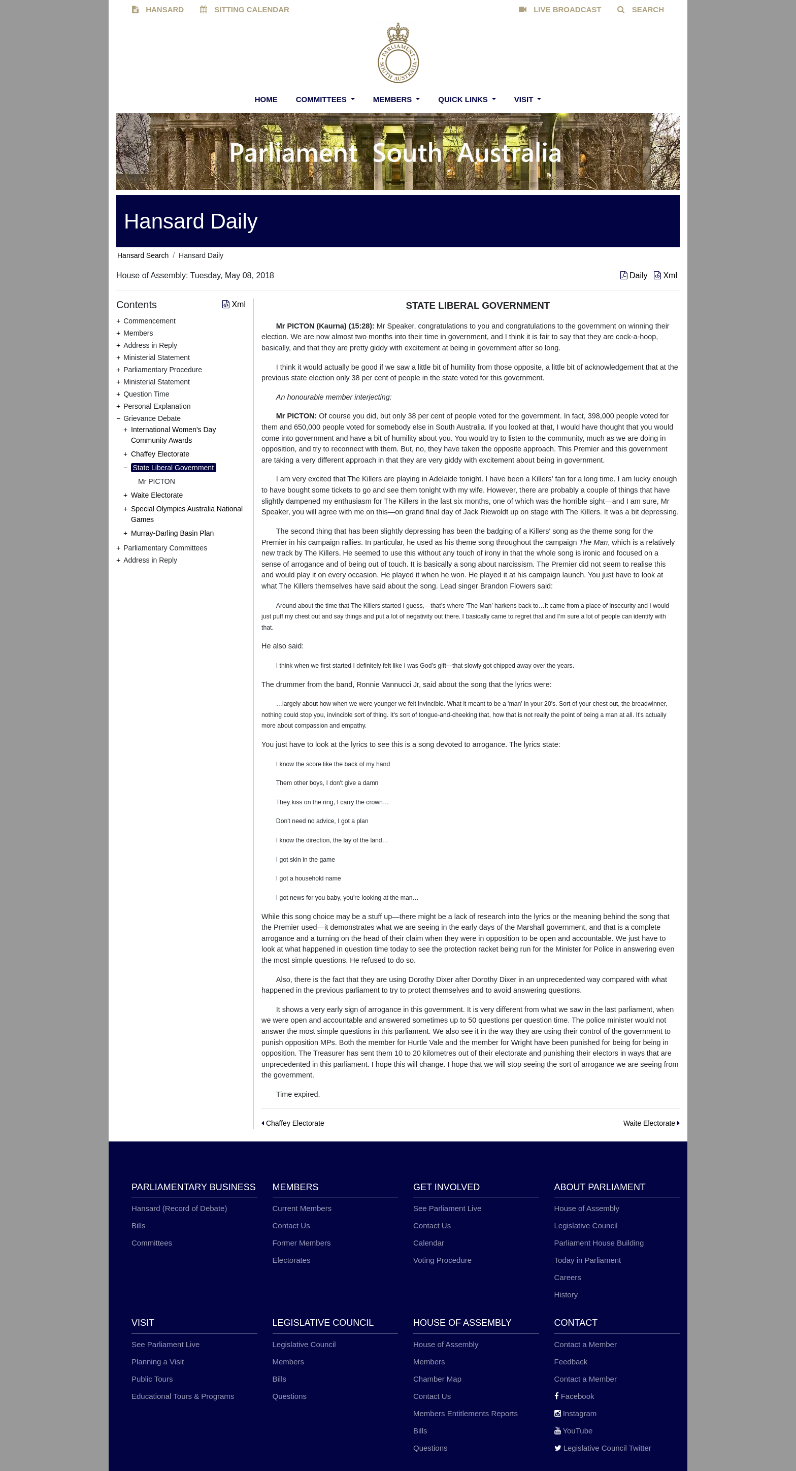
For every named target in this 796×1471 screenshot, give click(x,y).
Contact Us (291, 1225)
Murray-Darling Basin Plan (172, 533)
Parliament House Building (599, 1242)
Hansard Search (143, 255)
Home (266, 99)
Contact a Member (585, 1344)
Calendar (428, 1242)
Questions (290, 1396)
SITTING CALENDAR (244, 9)
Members (393, 99)
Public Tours (152, 1379)
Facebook (574, 1396)
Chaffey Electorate (160, 454)
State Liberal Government (173, 468)
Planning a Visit (157, 1361)
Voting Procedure (442, 1260)
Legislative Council (586, 1225)
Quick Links (464, 99)
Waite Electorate (157, 495)
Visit (525, 99)
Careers (567, 1277)
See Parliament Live (447, 1208)
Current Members (302, 1208)
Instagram (575, 1413)
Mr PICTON (156, 481)
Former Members (302, 1242)
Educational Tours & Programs (182, 1396)
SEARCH (640, 9)
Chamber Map (437, 1379)
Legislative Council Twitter (602, 1448)
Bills (138, 1225)
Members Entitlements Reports (465, 1413)
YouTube (573, 1430)
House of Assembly (586, 1208)
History (566, 1294)
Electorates (292, 1260)
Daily (635, 275)
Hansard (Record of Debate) (179, 1208)
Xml (665, 275)
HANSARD (158, 9)
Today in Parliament (587, 1260)
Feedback (571, 1361)
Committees (322, 99)
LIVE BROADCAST (560, 9)
